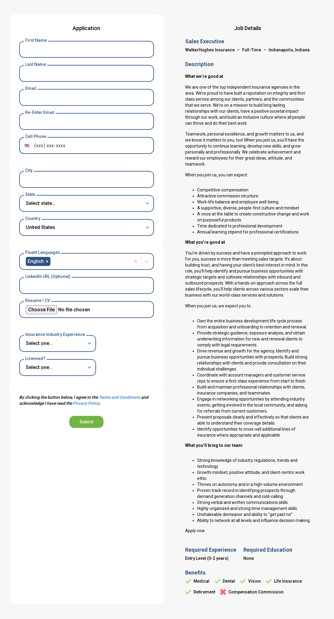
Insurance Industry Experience (55, 334)
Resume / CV (37, 300)
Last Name (35, 64)
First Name (36, 40)
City (28, 170)
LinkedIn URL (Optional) (48, 276)
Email (30, 88)
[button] (25, 145)
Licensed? (35, 358)
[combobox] (52, 261)
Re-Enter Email (39, 112)
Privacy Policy (86, 403)
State (30, 194)
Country (33, 218)
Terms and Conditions (119, 397)
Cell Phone (35, 136)
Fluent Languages (42, 252)
